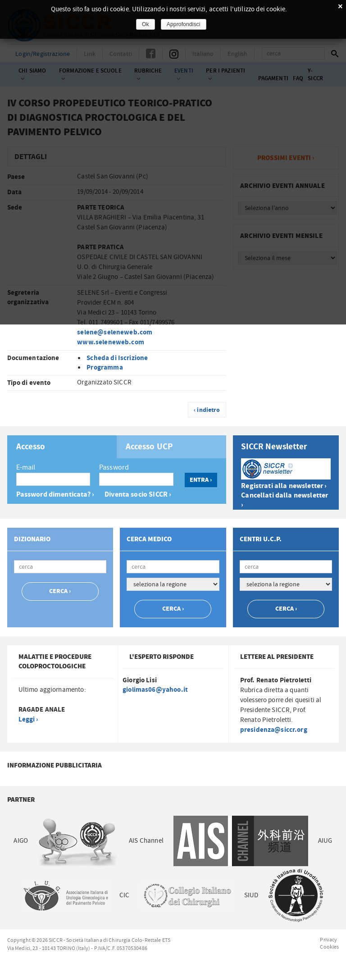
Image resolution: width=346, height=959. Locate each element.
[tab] (62, 446)
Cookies (329, 946)
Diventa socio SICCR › (138, 494)
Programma (104, 367)
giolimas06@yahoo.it (155, 689)
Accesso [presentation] (31, 447)
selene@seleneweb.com (114, 332)
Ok (145, 24)
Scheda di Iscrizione (117, 358)
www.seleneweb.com (110, 342)
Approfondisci (183, 24)
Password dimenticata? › (55, 494)
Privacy (328, 939)
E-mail (26, 467)
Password (114, 467)
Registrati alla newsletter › (284, 486)
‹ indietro (207, 410)
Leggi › (28, 719)
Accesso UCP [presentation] (149, 447)
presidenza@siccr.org (273, 730)
